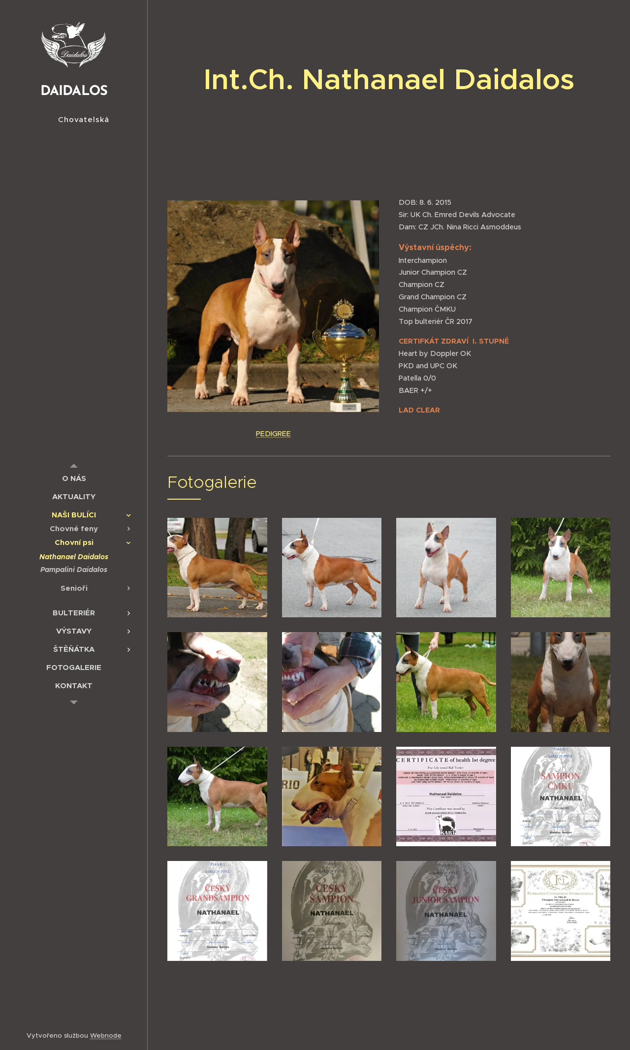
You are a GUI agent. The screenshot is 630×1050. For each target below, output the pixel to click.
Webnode (106, 1035)
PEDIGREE (273, 433)
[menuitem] (74, 478)
